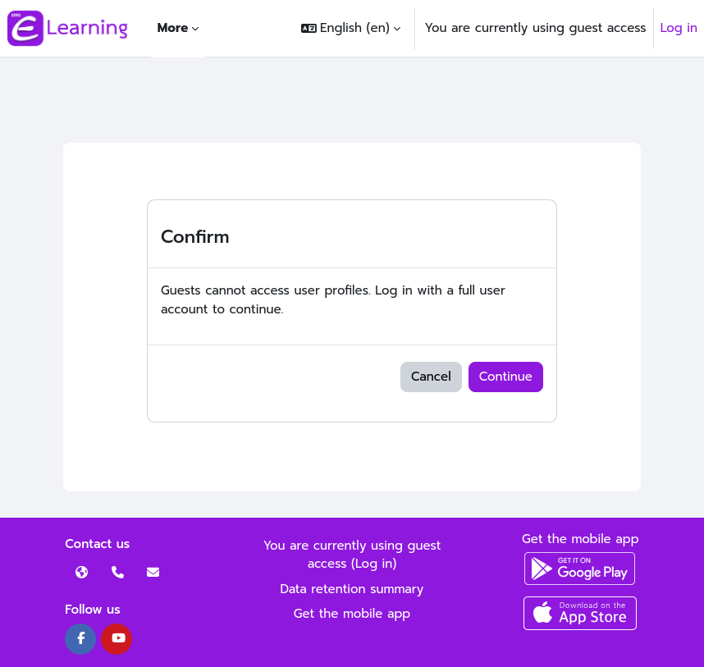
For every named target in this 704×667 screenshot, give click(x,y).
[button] (350, 28)
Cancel (431, 377)
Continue (506, 377)
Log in (679, 28)
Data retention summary (352, 589)
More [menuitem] (173, 28)
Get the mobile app (352, 614)
